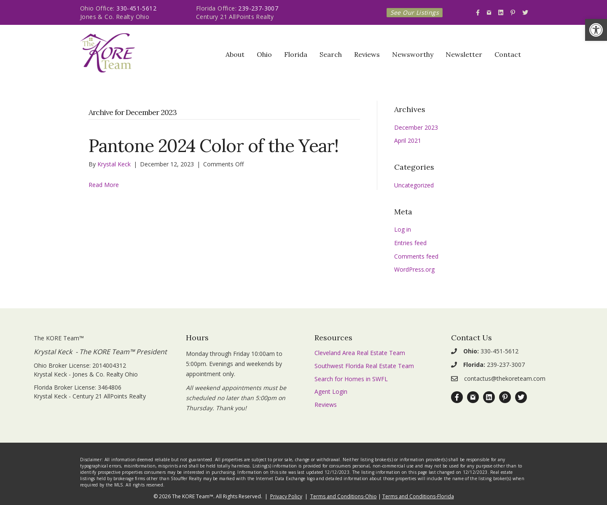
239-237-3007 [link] (258, 8)
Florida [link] (295, 54)
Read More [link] (104, 185)
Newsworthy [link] (412, 54)
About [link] (235, 54)
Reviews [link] (367, 54)
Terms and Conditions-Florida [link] (418, 496)
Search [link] (331, 54)
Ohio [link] (264, 54)
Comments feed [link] (416, 256)
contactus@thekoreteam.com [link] (504, 378)
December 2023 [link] (416, 127)
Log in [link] (402, 229)
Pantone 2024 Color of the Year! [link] (213, 145)
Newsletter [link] (464, 54)
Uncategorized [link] (414, 185)
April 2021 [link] (407, 140)
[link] (596, 30)
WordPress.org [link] (414, 269)
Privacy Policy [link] (286, 496)
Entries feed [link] (410, 243)
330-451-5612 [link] (136, 8)
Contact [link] (507, 54)
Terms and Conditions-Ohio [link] (343, 496)
